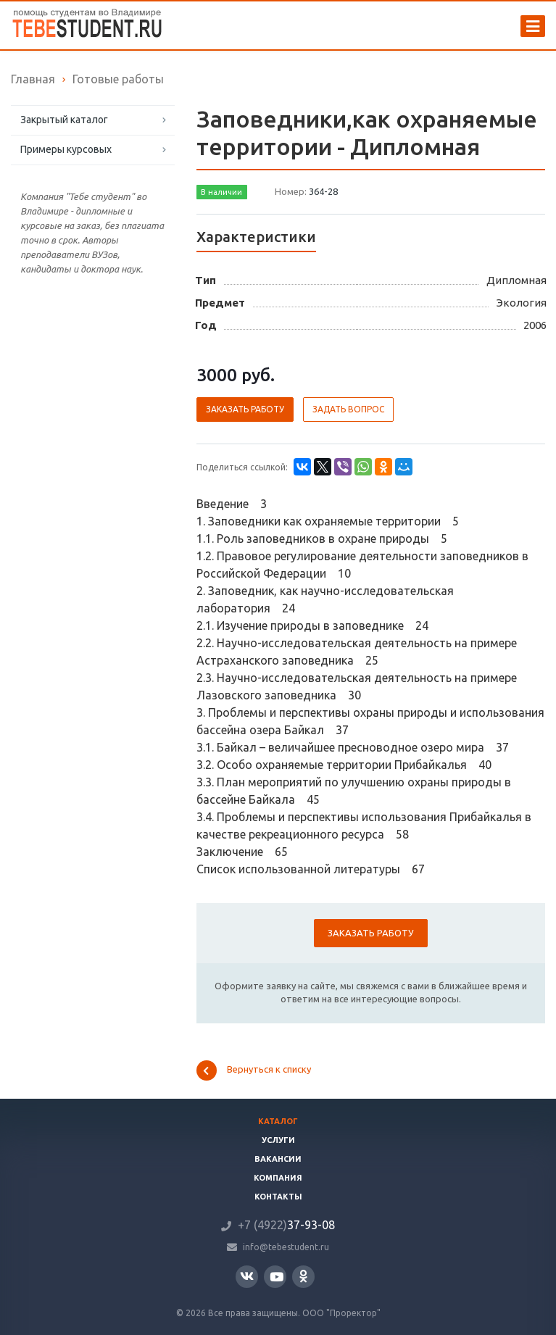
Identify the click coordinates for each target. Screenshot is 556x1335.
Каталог (278, 1121)
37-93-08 (286, 1224)
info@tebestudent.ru (286, 1247)
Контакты (278, 1196)
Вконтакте (247, 1276)
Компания (278, 1177)
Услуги (278, 1140)
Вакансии (278, 1159)
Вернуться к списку (253, 1070)
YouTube (276, 1276)
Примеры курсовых (66, 149)
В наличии (221, 192)
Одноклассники (303, 1276)
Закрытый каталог (64, 119)
